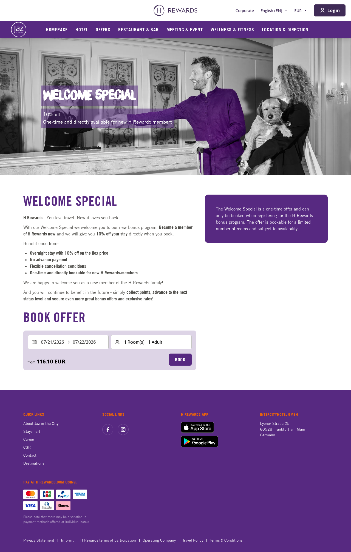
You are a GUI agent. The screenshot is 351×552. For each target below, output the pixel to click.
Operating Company (161, 540)
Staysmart (31, 431)
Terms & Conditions (228, 540)
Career (28, 439)
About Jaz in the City (40, 423)
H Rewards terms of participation (109, 540)
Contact (29, 455)
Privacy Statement (40, 540)
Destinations (33, 463)
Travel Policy (194, 540)
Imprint (69, 540)
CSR (27, 447)
